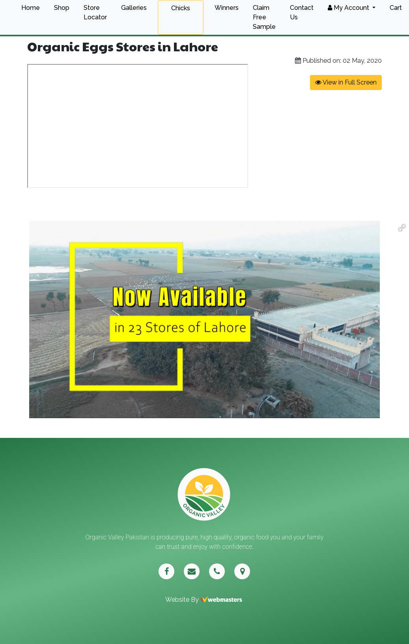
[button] (402, 228)
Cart (396, 7)
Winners (227, 7)
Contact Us (302, 12)
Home (30, 7)
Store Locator (95, 12)
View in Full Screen (346, 82)
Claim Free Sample (264, 17)
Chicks (180, 8)
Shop (61, 7)
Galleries (134, 7)
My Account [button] (349, 7)
